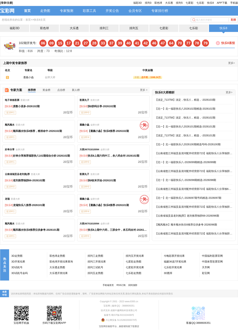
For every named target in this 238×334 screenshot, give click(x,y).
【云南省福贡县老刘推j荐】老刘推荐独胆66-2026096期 (187, 215)
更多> (231, 62)
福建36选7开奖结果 (175, 261)
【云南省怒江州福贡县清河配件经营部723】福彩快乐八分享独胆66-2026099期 (192, 171)
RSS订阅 (121, 285)
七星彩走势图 (133, 261)
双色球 (158, 2)
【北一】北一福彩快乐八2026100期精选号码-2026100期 (188, 144)
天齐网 (206, 267)
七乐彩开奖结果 (173, 267)
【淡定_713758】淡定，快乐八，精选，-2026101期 (185, 135)
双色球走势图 (57, 255)
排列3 (148, 2)
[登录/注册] (6, 2)
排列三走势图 (95, 255)
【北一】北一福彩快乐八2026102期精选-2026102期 (185, 108)
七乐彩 (200, 2)
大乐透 (169, 2)
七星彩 (189, 2)
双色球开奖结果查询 (61, 261)
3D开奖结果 (18, 261)
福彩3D (137, 2)
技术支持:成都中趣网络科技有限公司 (119, 310)
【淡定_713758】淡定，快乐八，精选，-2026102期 (185, 117)
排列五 (133, 28)
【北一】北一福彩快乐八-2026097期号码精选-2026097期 (188, 197)
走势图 (45, 11)
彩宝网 (206, 273)
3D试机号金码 (19, 273)
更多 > (143, 89)
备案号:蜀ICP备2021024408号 (119, 315)
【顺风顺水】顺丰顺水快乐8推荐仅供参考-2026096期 (186, 224)
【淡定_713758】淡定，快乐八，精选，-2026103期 (185, 99)
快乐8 (210, 2)
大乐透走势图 (57, 267)
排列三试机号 (95, 267)
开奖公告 (112, 11)
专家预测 (66, 11)
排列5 (179, 2)
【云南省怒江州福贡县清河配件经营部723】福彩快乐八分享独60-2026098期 (193, 189)
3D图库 (168, 273)
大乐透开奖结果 (58, 273)
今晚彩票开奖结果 (174, 255)
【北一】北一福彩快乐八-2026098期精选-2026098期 (185, 180)
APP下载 (222, 2)
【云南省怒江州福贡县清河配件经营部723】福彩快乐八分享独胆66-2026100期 (192, 153)
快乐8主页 (40, 19)
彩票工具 (89, 11)
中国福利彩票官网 (212, 255)
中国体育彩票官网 (212, 261)
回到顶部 (132, 285)
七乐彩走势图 (133, 273)
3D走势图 (16, 255)
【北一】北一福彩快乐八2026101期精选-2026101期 (185, 126)
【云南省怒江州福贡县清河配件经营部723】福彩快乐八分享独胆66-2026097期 (192, 207)
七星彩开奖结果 (135, 267)
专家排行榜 (159, 11)
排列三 (104, 28)
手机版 (234, 2)
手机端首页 (108, 285)
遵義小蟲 (28, 77)
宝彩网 (7, 11)
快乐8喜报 (228, 43)
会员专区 (135, 11)
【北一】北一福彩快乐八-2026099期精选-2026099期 (185, 162)
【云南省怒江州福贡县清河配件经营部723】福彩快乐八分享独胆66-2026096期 (192, 233)
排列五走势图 (95, 273)
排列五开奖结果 (135, 255)
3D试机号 (16, 267)
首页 (27, 11)
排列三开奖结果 (97, 261)
